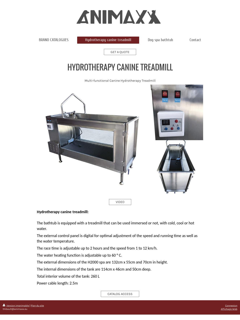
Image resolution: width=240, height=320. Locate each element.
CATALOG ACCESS (120, 294)
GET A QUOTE (120, 52)
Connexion (231, 305)
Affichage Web (229, 309)
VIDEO (120, 202)
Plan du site (37, 305)
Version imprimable (16, 305)
